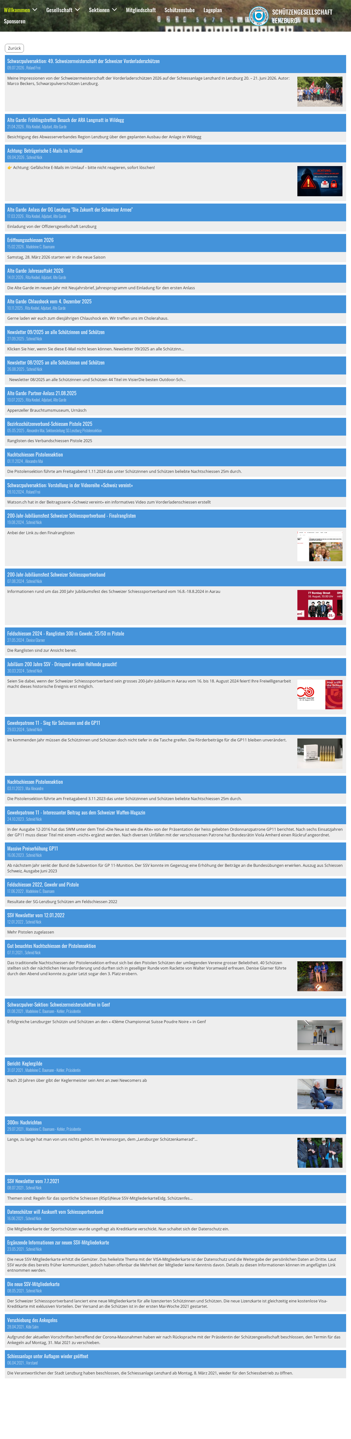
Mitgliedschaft (141, 10)
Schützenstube (180, 10)
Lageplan (213, 10)
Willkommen (21, 10)
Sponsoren (14, 21)
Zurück (14, 48)
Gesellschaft (63, 10)
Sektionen (103, 10)
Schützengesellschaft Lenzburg (302, 16)
